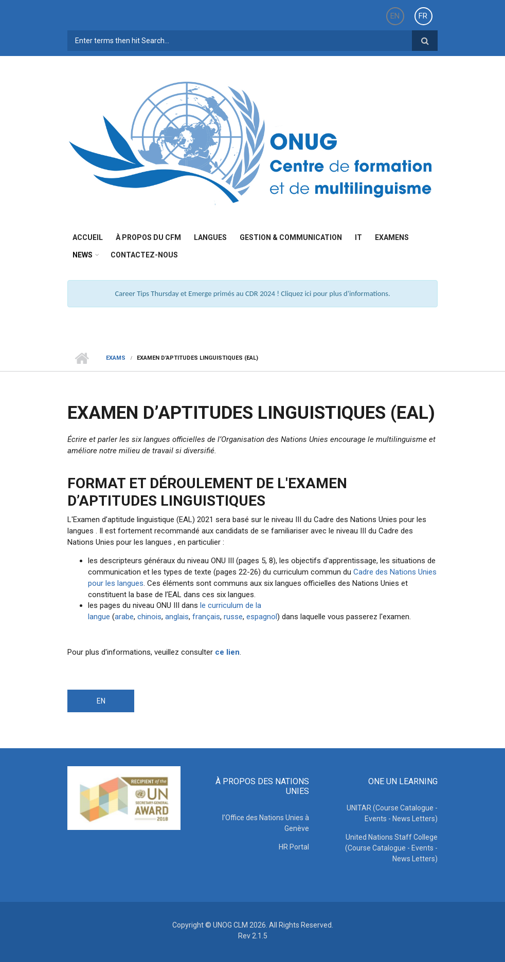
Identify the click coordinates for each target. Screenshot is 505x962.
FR (423, 16)
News (83, 255)
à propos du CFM (148, 237)
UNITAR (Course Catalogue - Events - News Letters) (392, 813)
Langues (210, 237)
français (206, 616)
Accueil (88, 237)
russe (232, 616)
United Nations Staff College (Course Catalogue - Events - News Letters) (391, 848)
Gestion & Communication (291, 237)
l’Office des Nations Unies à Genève (265, 822)
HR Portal (294, 847)
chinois (149, 616)
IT (358, 237)
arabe (124, 616)
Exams (115, 358)
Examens (392, 237)
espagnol (261, 616)
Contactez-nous (144, 255)
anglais (177, 616)
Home (81, 358)
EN (395, 16)
